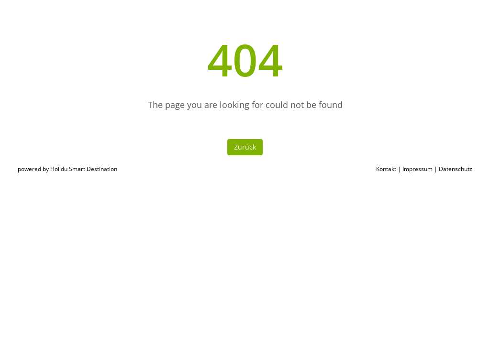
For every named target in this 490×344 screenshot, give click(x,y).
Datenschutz (455, 169)
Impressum (417, 169)
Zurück (245, 146)
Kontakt (386, 169)
